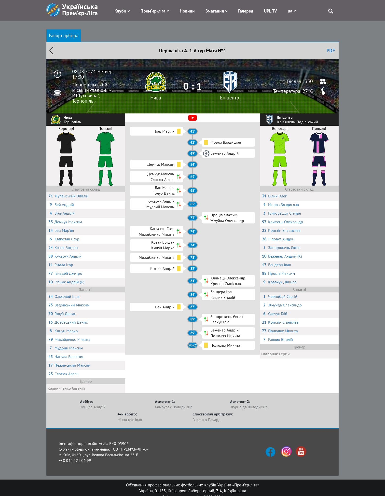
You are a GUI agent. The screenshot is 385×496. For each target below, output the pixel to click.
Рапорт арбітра (63, 35)
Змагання (215, 11)
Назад (51, 50)
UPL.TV (270, 11)
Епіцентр (229, 98)
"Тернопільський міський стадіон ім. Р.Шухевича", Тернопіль (92, 93)
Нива (155, 98)
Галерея (245, 11)
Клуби (120, 11)
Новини (187, 11)
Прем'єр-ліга (152, 11)
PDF (331, 50)
